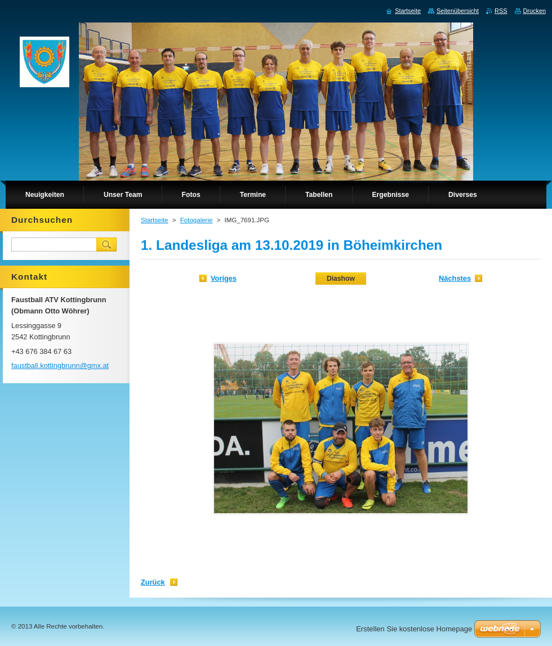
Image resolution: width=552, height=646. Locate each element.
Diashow (341, 278)
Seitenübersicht (458, 10)
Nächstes (455, 278)
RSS (501, 10)
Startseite (154, 220)
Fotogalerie (196, 220)
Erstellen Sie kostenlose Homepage (414, 629)
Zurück (153, 582)
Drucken (534, 10)
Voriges (224, 278)
